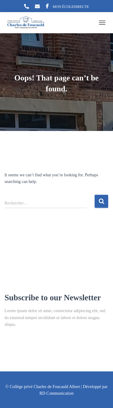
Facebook (47, 7)
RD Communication (56, 393)
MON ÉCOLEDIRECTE (71, 7)
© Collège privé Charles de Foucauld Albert (42, 386)
